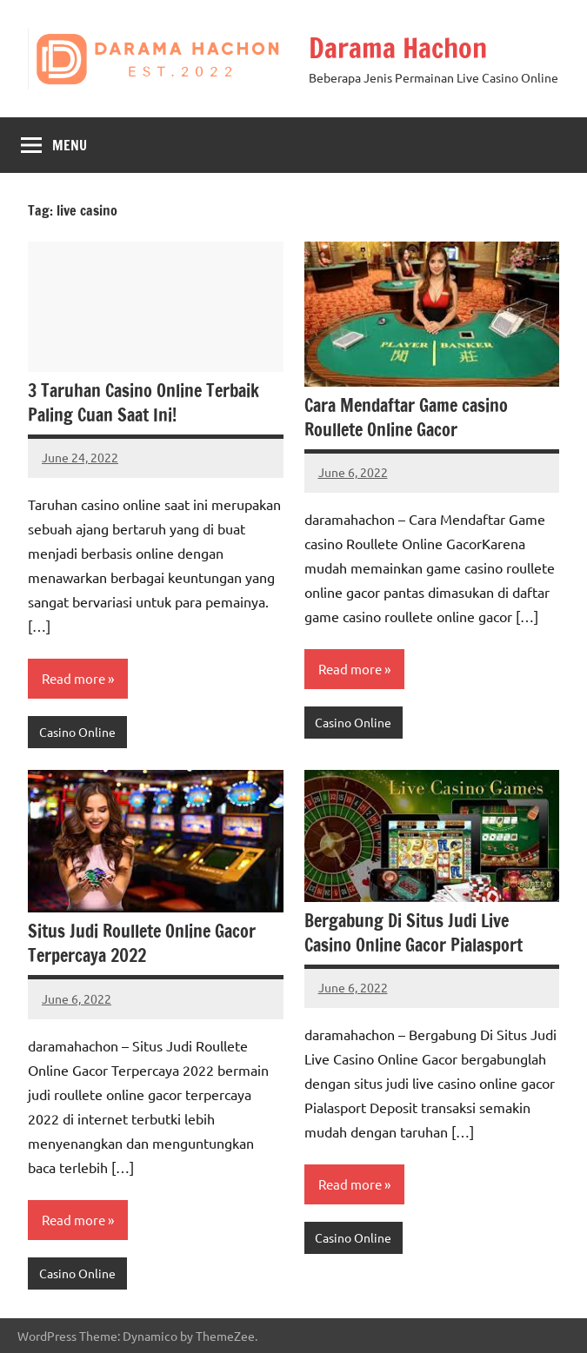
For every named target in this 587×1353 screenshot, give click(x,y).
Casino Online (77, 732)
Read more (73, 678)
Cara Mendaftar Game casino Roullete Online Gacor (406, 417)
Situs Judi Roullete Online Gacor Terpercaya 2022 (142, 943)
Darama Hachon (398, 48)
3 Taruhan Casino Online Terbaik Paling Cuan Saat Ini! (143, 403)
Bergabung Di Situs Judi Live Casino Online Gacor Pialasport (413, 933)
